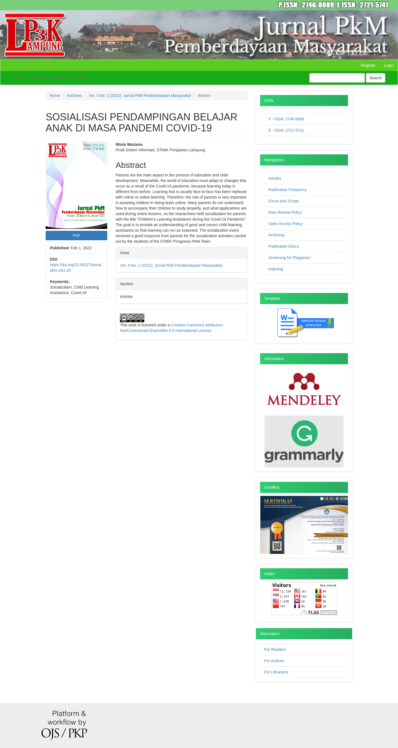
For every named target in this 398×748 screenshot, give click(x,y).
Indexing (275, 269)
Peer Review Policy (285, 212)
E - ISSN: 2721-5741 (286, 130)
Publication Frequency (287, 189)
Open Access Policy (285, 223)
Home (18, 78)
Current (37, 78)
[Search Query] (337, 78)
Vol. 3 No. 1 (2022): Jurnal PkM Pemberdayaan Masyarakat (140, 95)
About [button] (83, 78)
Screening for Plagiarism (289, 257)
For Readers (275, 649)
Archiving (276, 235)
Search (376, 78)
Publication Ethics (283, 246)
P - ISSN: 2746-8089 (286, 119)
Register (368, 65)
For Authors (274, 661)
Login (389, 65)
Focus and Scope (283, 201)
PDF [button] (76, 235)
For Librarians (276, 672)
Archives (60, 78)
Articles (274, 178)
